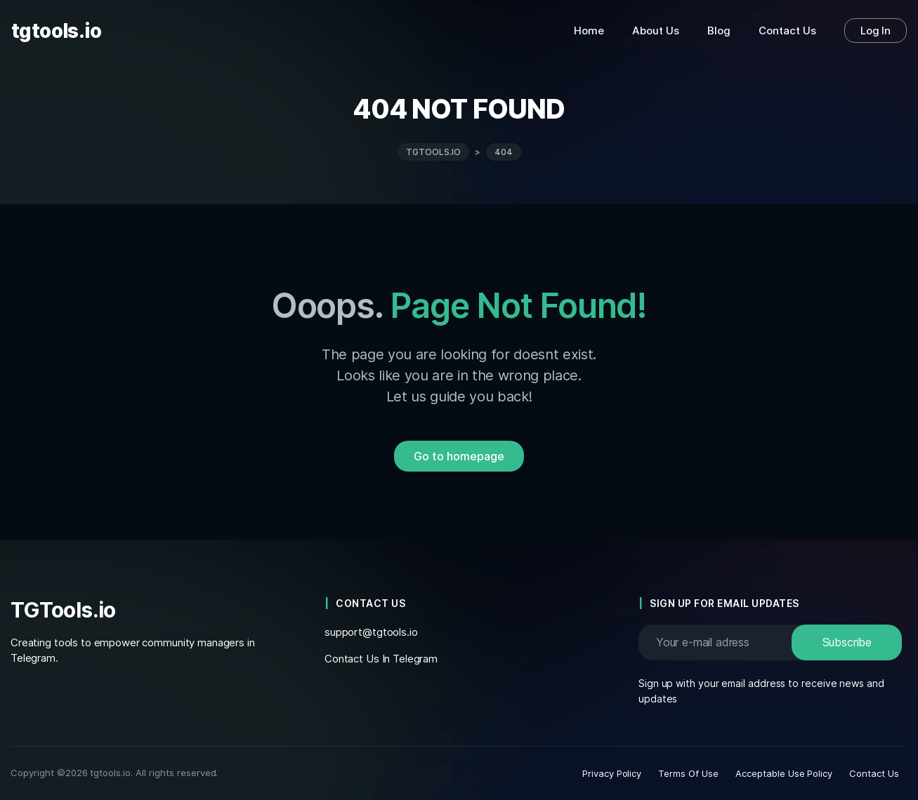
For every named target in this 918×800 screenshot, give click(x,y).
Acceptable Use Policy (783, 773)
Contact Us (874, 773)
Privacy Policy (612, 773)
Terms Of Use (688, 773)
